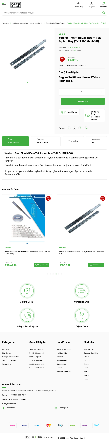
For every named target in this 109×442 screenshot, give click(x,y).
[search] (103, 13)
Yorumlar (73, 141)
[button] (27, 82)
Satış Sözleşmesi (36, 360)
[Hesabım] (91, 5)
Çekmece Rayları (36, 23)
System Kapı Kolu (91, 353)
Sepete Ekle (83, 101)
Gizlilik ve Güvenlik (36, 364)
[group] (27, 55)
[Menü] (4, 5)
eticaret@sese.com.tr (19, 399)
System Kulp (89, 349)
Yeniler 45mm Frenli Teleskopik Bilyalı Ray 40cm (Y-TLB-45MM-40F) (27, 253)
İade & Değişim (35, 357)
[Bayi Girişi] (78, 5)
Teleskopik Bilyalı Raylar (55, 23)
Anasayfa (5, 23)
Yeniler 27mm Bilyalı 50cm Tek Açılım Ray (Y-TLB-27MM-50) (81, 253)
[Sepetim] (103, 5)
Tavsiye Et (96, 141)
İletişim (59, 368)
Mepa (86, 379)
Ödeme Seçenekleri (43, 141)
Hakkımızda (61, 364)
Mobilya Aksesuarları (20, 23)
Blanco (86, 364)
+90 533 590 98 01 (18, 395)
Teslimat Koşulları (36, 349)
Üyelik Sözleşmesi (36, 353)
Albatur (87, 360)
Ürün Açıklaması (13, 141)
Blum (86, 368)
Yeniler (62, 34)
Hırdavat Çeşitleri (9, 360)
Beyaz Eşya (6, 364)
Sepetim (60, 357)
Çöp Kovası (6, 353)
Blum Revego (62, 360)
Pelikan (87, 371)
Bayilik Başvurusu (64, 371)
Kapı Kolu (5, 349)
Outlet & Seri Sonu (64, 349)
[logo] (15, 5)
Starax (86, 357)
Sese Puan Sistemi (37, 368)
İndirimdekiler (62, 353)
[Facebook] (3, 408)
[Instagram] (55, 408)
